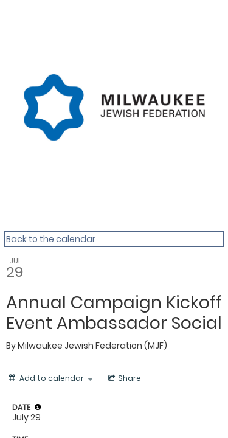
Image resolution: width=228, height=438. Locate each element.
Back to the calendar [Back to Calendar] (50, 239)
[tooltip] (38, 407)
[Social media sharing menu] (123, 378)
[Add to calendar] (50, 378)
